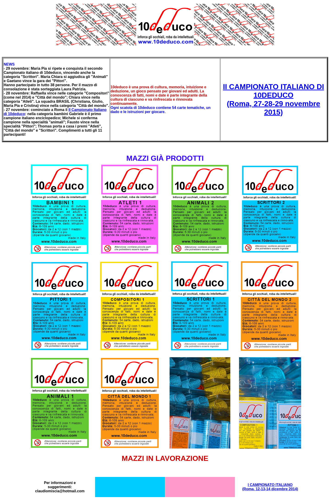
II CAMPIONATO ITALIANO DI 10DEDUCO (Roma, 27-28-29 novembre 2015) (273, 99)
